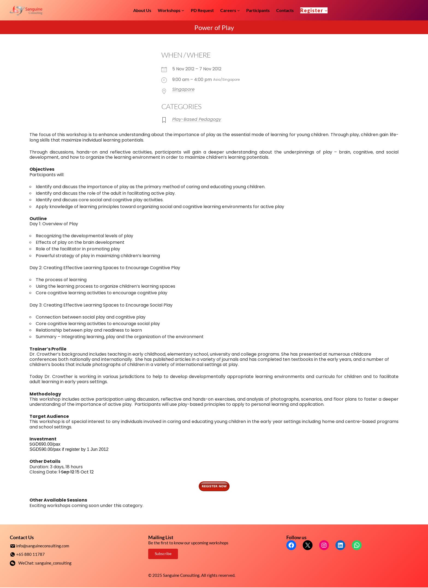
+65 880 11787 (30, 553)
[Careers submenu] (238, 10)
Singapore (183, 89)
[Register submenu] (326, 10)
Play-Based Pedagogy (196, 119)
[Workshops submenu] (183, 10)
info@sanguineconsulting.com (42, 545)
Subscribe (163, 553)
